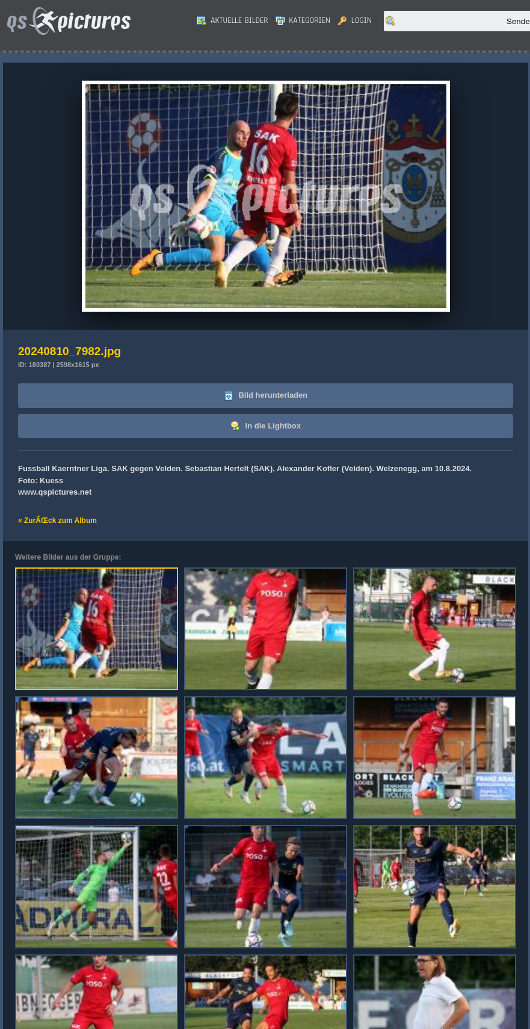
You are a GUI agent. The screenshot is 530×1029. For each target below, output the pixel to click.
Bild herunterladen (265, 396)
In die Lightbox (265, 426)
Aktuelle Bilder (232, 20)
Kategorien (303, 20)
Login (354, 20)
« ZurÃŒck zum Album (57, 520)
